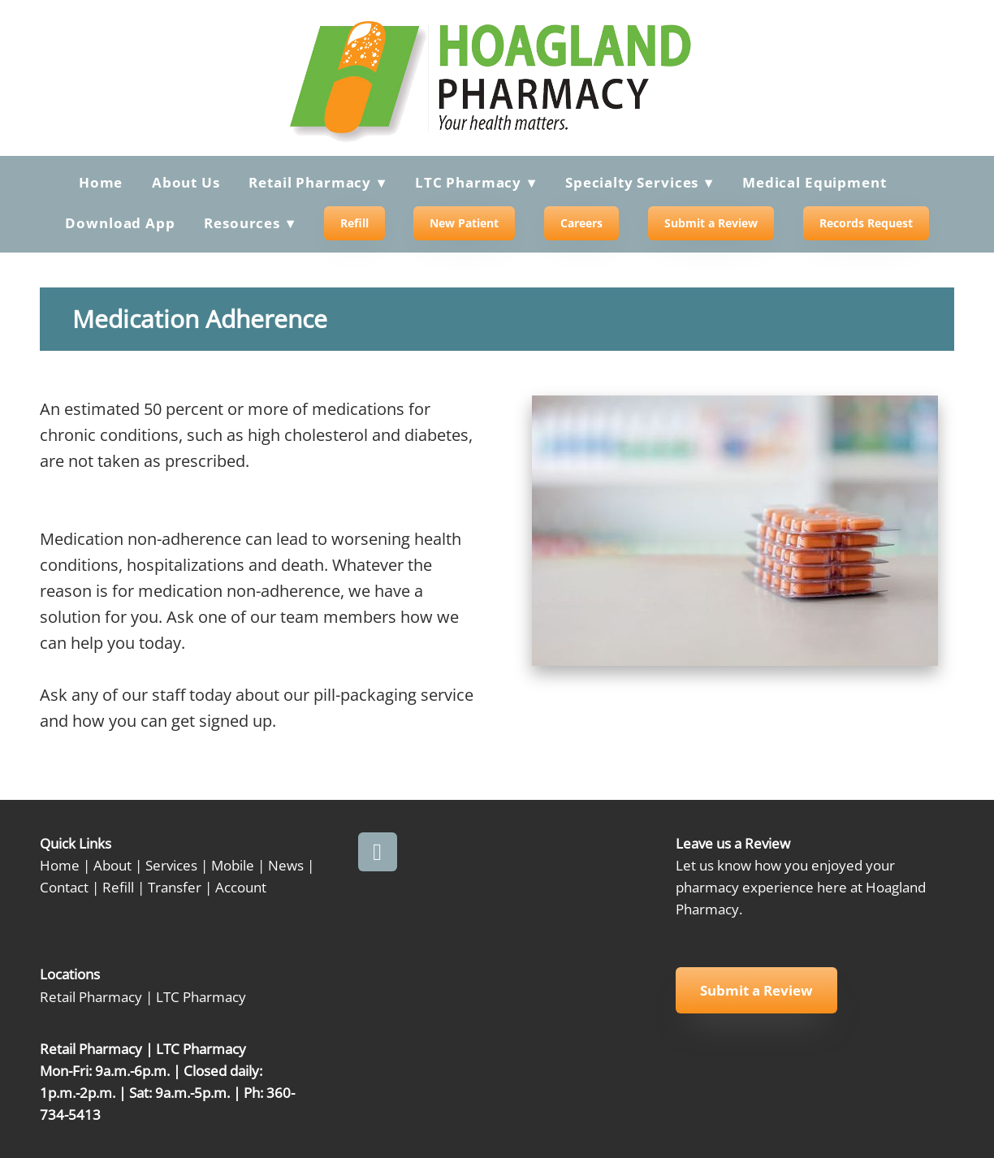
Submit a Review (711, 222)
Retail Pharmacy (91, 996)
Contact (64, 887)
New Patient (464, 222)
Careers (581, 222)
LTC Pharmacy (201, 996)
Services (171, 865)
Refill (354, 222)
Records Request (866, 222)
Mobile (232, 865)
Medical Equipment (814, 182)
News (286, 865)
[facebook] (377, 851)
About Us (186, 182)
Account (240, 887)
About (112, 865)
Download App (120, 223)
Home (101, 182)
